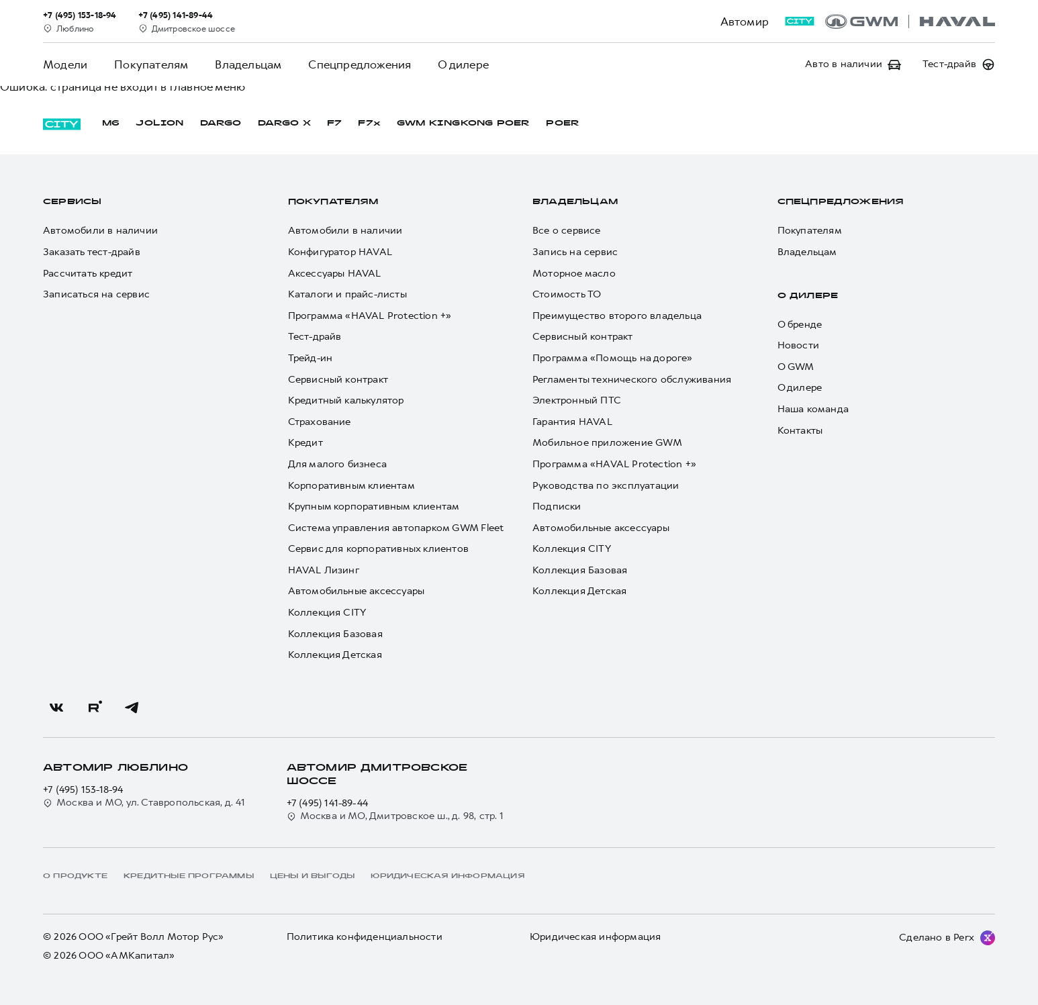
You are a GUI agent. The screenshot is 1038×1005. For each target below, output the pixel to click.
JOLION (159, 123)
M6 (111, 123)
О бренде (799, 324)
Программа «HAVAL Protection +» (370, 315)
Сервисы (72, 202)
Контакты (800, 430)
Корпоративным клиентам (351, 485)
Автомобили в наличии (100, 230)
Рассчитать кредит (87, 273)
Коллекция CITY (327, 612)
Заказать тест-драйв (91, 252)
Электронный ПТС (576, 400)
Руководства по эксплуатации (605, 485)
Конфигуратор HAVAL (340, 252)
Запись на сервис (575, 252)
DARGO (221, 123)
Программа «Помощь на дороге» (612, 358)
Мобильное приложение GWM (607, 442)
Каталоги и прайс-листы (347, 294)
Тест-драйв (315, 336)
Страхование (319, 422)
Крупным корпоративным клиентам (374, 506)
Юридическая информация (595, 936)
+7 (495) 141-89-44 (328, 803)
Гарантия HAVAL (572, 422)
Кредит (305, 442)
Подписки (556, 506)
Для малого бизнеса (337, 464)
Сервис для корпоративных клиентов (378, 548)
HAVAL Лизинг (323, 570)
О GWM (795, 367)
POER (562, 123)
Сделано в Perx (936, 937)
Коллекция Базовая (335, 634)
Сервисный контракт (338, 379)
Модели (65, 64)
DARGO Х (284, 123)
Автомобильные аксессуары (356, 591)
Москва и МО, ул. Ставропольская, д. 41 (144, 802)
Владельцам (248, 64)
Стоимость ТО (566, 294)
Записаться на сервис (96, 294)
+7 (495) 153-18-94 (83, 789)
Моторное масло (574, 273)
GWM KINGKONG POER (463, 123)
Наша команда (813, 409)
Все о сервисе (566, 230)
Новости (798, 345)
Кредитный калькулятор (346, 400)
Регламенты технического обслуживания (631, 379)
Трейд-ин (310, 358)
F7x (369, 123)
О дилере (463, 64)
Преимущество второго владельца (617, 315)
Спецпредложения (359, 64)
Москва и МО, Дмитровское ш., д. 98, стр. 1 (395, 816)
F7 (334, 123)
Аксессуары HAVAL (334, 273)
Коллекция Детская (335, 655)
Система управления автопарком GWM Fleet (396, 528)
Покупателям (151, 64)
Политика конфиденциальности (364, 936)
